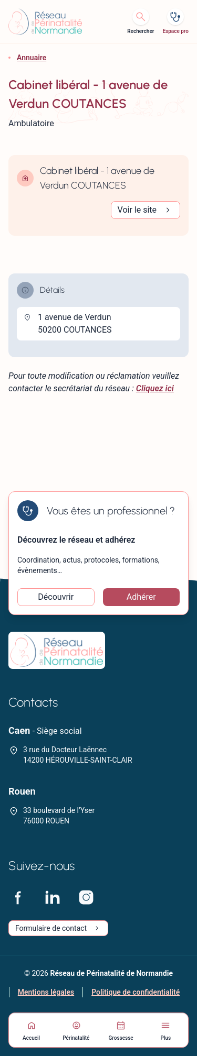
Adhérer (141, 597)
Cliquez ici (155, 388)
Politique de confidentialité (135, 992)
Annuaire (31, 57)
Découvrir (56, 597)
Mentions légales (46, 992)
